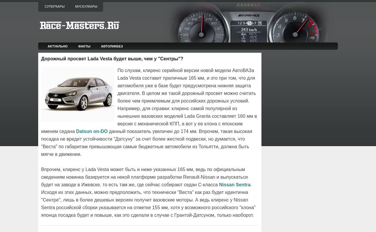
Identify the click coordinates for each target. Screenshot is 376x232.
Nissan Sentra (235, 184)
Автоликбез (112, 46)
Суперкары (55, 6)
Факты (84, 46)
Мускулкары (86, 6)
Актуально (58, 46)
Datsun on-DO (92, 131)
